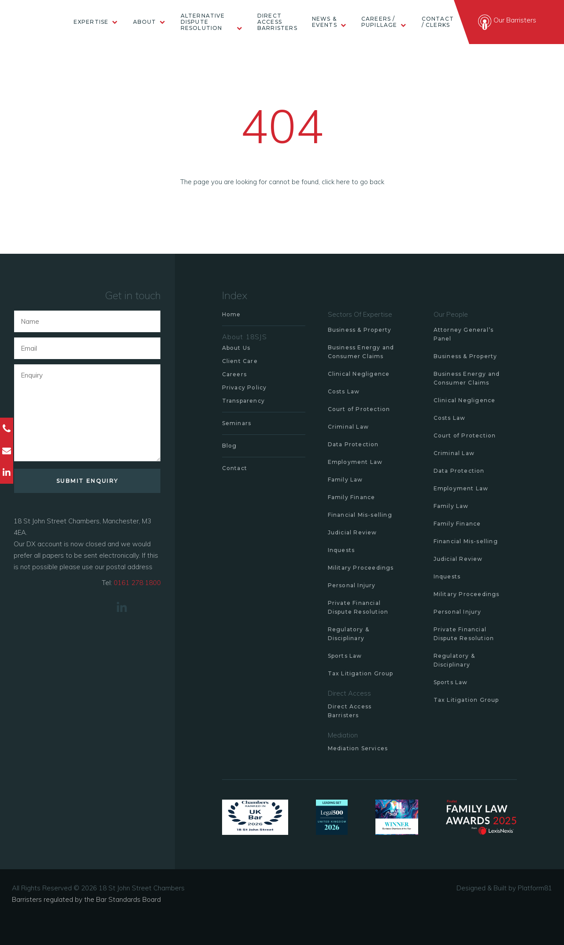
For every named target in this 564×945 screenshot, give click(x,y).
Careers (234, 374)
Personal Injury (352, 585)
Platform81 (535, 888)
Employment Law (355, 462)
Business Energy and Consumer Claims (361, 351)
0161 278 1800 (137, 582)
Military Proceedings (361, 567)
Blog (229, 445)
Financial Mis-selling (360, 514)
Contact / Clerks (438, 22)
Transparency (243, 400)
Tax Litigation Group (360, 673)
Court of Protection (359, 409)
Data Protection (353, 444)
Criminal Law (348, 426)
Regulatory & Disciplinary (348, 633)
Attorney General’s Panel (464, 334)
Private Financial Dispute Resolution (358, 607)
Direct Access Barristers (277, 22)
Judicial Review (352, 532)
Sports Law (345, 655)
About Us (236, 348)
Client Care (240, 361)
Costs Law (344, 391)
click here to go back (353, 182)
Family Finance (351, 497)
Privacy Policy (244, 387)
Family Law (345, 479)
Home (231, 314)
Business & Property (360, 329)
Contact (234, 468)
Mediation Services (358, 748)
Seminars (237, 423)
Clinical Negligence (359, 374)
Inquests (341, 550)
